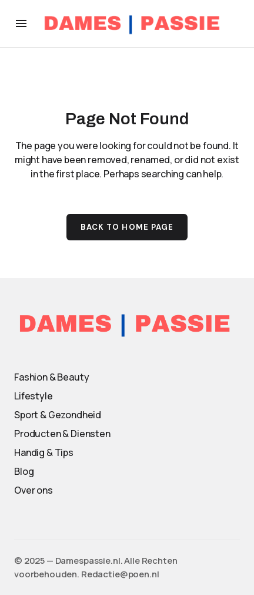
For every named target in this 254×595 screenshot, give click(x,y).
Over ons (33, 490)
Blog (24, 471)
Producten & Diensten (62, 433)
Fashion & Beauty (51, 377)
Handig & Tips (43, 452)
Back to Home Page (127, 227)
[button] (21, 23)
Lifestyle (33, 395)
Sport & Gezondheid (57, 414)
